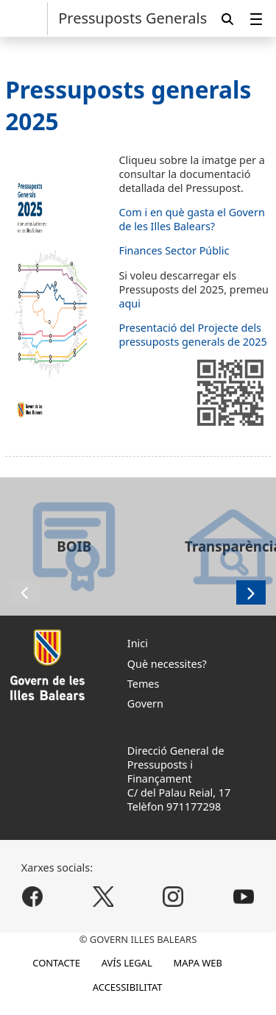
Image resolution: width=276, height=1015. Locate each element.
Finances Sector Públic (173, 250)
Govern (145, 703)
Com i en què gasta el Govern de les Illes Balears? (191, 219)
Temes (143, 684)
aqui (129, 303)
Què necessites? (167, 664)
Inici (137, 643)
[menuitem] (256, 19)
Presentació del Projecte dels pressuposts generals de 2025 (192, 335)
